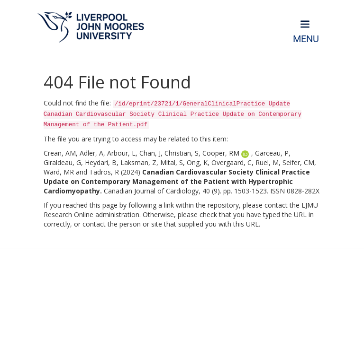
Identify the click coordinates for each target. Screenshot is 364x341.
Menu (306, 39)
